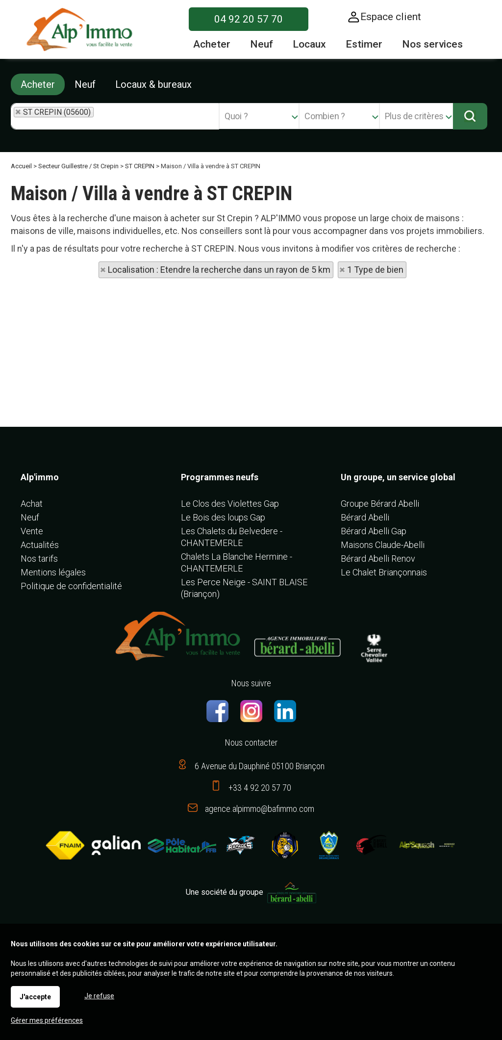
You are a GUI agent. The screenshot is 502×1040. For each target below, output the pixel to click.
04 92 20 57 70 (248, 19)
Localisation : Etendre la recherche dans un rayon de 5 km (219, 269)
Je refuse (99, 996)
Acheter (38, 84)
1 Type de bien (375, 269)
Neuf (85, 84)
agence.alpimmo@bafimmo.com (259, 809)
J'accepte (35, 997)
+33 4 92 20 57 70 (259, 787)
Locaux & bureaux (153, 84)
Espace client (390, 17)
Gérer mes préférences (47, 1020)
